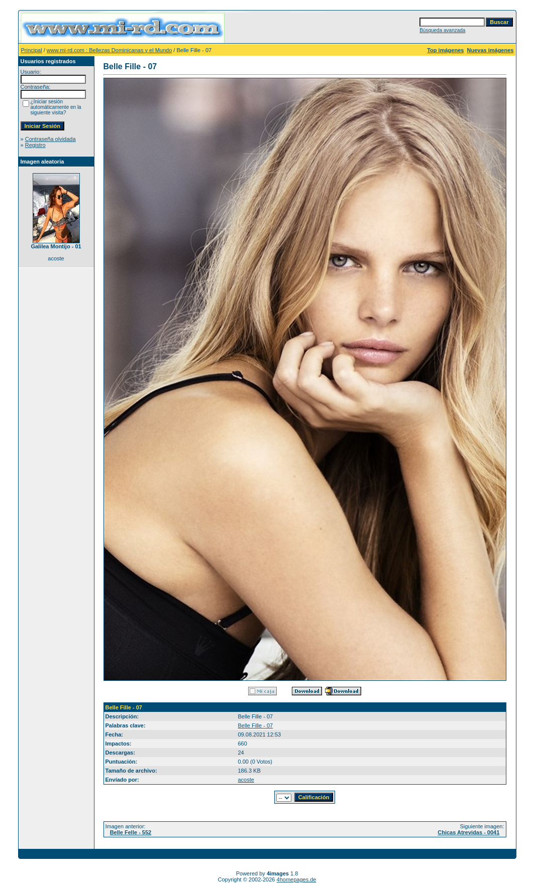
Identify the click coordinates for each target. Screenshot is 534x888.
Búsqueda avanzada (442, 30)
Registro (35, 145)
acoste (246, 780)
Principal (31, 50)
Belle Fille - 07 (255, 725)
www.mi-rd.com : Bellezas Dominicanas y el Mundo (109, 50)
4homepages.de (296, 879)
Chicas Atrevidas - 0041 (468, 832)
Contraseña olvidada (50, 139)
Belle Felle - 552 (131, 832)
